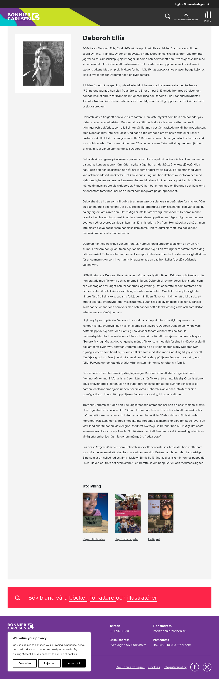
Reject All (49, 663)
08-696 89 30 (119, 630)
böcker (78, 597)
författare (103, 597)
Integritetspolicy (175, 667)
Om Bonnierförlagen (130, 667)
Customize (25, 663)
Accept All (74, 663)
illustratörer (142, 597)
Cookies (154, 667)
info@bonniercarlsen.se (169, 630)
